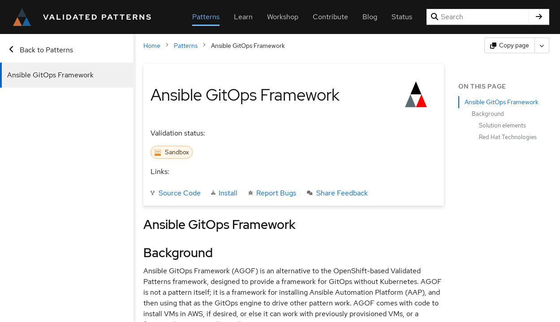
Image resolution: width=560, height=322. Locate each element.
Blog (369, 16)
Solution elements (502, 125)
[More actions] (542, 45)
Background (488, 114)
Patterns (206, 16)
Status (402, 16)
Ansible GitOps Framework (50, 75)
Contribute (330, 16)
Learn (243, 16)
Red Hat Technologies (508, 137)
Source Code (175, 193)
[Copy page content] (509, 45)
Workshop (282, 16)
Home (147, 46)
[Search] (477, 17)
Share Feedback (337, 193)
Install (223, 193)
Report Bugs (272, 193)
